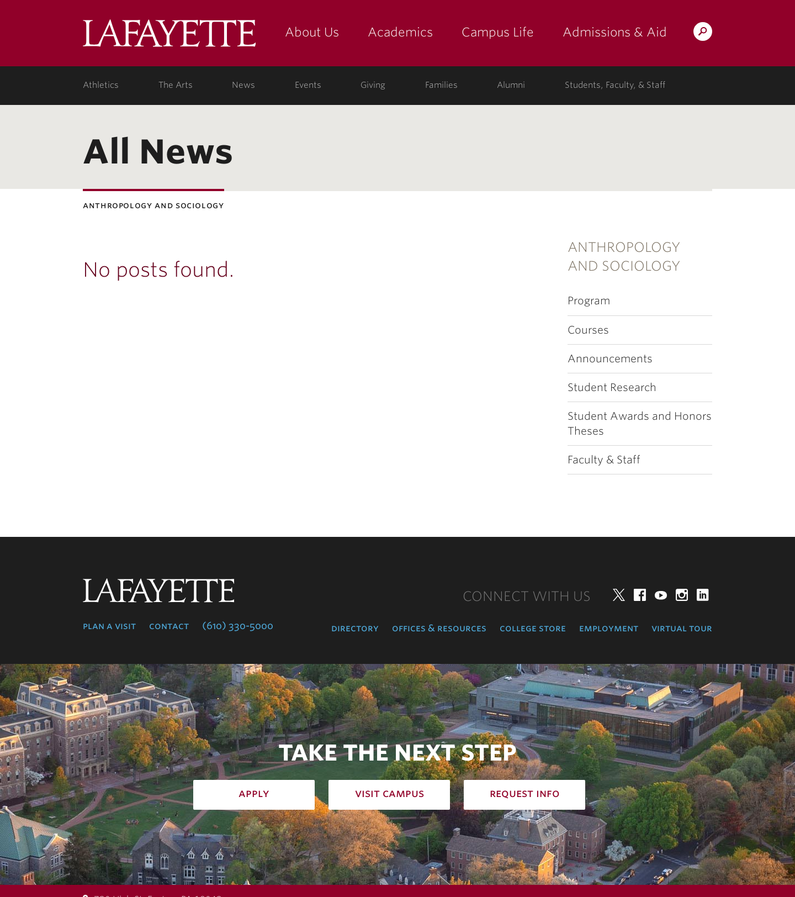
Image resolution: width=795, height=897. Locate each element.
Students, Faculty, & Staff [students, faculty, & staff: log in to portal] (615, 85)
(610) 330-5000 (237, 625)
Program (589, 300)
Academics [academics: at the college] (400, 32)
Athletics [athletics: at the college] (101, 85)
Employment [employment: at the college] (608, 628)
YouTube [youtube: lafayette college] (660, 594)
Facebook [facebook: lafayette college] (639, 594)
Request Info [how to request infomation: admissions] (525, 793)
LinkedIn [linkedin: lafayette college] (702, 594)
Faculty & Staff (604, 459)
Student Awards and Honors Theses (640, 423)
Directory (355, 628)
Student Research (612, 387)
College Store (533, 628)
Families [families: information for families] (441, 85)
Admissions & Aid (615, 32)
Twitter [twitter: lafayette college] (619, 594)
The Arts (175, 85)
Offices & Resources (439, 628)
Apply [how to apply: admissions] (254, 793)
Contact (169, 625)
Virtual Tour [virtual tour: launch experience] (681, 628)
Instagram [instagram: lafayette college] (681, 594)
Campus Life (498, 32)
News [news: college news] (243, 85)
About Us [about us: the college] (312, 32)
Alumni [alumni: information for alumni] (511, 85)
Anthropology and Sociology (624, 256)
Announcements (610, 358)
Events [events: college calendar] (308, 85)
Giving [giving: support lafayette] (373, 85)
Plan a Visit (109, 625)
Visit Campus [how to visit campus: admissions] (389, 793)
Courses (588, 330)
